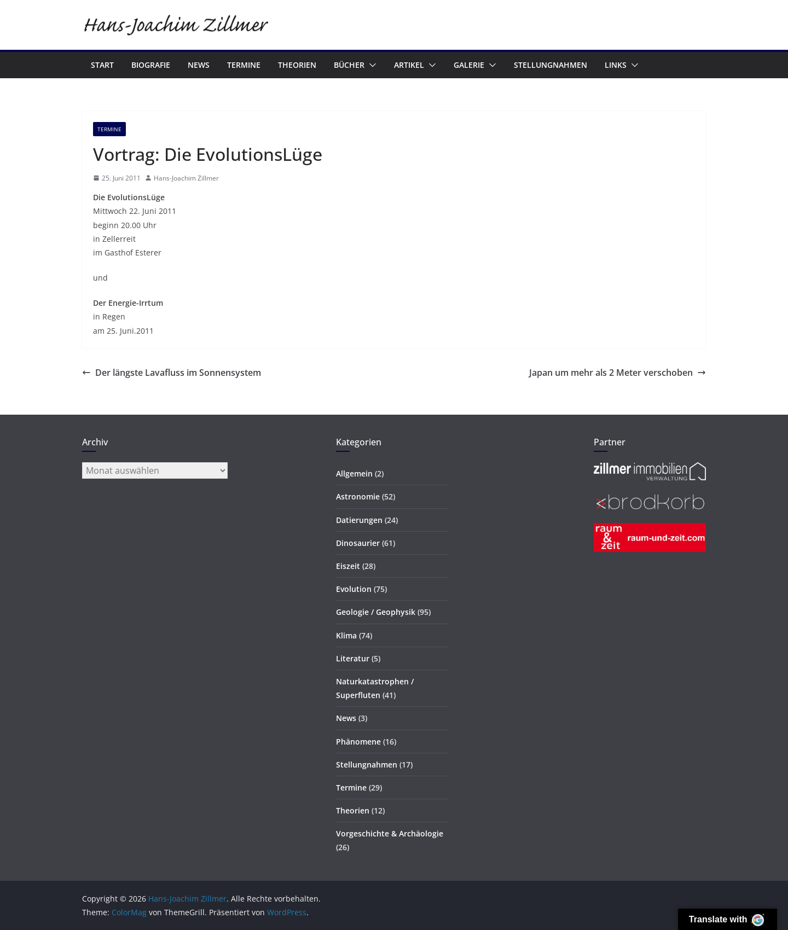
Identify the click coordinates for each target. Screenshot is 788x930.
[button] (370, 65)
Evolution (354, 589)
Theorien (297, 65)
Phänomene (358, 741)
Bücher (349, 65)
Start (102, 65)
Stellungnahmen (550, 65)
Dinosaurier (358, 543)
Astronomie (358, 496)
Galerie (469, 65)
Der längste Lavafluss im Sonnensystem (171, 373)
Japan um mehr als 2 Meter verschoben (617, 373)
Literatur (352, 658)
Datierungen (359, 520)
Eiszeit (348, 566)
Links (616, 65)
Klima (346, 635)
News (199, 65)
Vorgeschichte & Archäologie (389, 833)
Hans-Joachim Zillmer (186, 178)
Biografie (150, 65)
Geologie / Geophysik (375, 612)
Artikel (409, 65)
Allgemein (354, 473)
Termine (243, 65)
